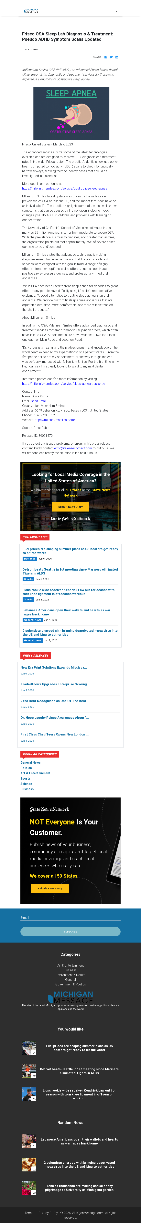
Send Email (38, 401)
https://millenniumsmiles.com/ (55, 420)
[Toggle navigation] (116, 10)
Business (70, 970)
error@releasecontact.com (73, 448)
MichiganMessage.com (87, 1213)
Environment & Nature (70, 975)
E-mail (24, 918)
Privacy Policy (48, 1213)
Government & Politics (70, 984)
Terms (29, 1213)
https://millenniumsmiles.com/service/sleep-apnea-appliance (63, 384)
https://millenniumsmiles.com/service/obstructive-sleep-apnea (64, 188)
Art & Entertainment (70, 965)
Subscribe (70, 931)
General (70, 980)
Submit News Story (70, 507)
